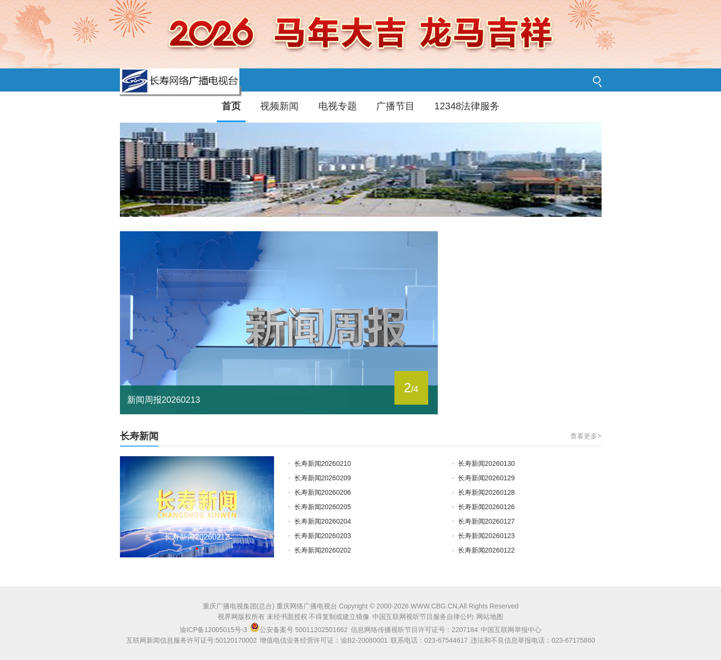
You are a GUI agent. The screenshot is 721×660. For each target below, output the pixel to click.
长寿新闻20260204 (322, 521)
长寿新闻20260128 (486, 492)
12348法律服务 (467, 106)
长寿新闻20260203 (322, 536)
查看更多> (585, 436)
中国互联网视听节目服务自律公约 (422, 616)
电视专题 (337, 106)
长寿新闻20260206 (322, 492)
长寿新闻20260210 (322, 463)
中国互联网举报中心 (511, 630)
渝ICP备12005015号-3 (213, 630)
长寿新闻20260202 (322, 550)
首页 (231, 106)
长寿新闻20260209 (322, 478)
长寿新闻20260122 (486, 550)
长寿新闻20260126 (486, 507)
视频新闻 (279, 106)
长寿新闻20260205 (322, 507)
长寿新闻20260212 (196, 537)
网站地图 (489, 616)
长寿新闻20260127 (486, 521)
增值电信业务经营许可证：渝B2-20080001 (324, 640)
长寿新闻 (139, 436)
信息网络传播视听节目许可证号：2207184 (414, 630)
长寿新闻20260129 (486, 478)
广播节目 (395, 106)
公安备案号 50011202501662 (300, 630)
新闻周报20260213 (163, 400)
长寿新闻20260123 (486, 536)
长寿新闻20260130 (486, 463)
